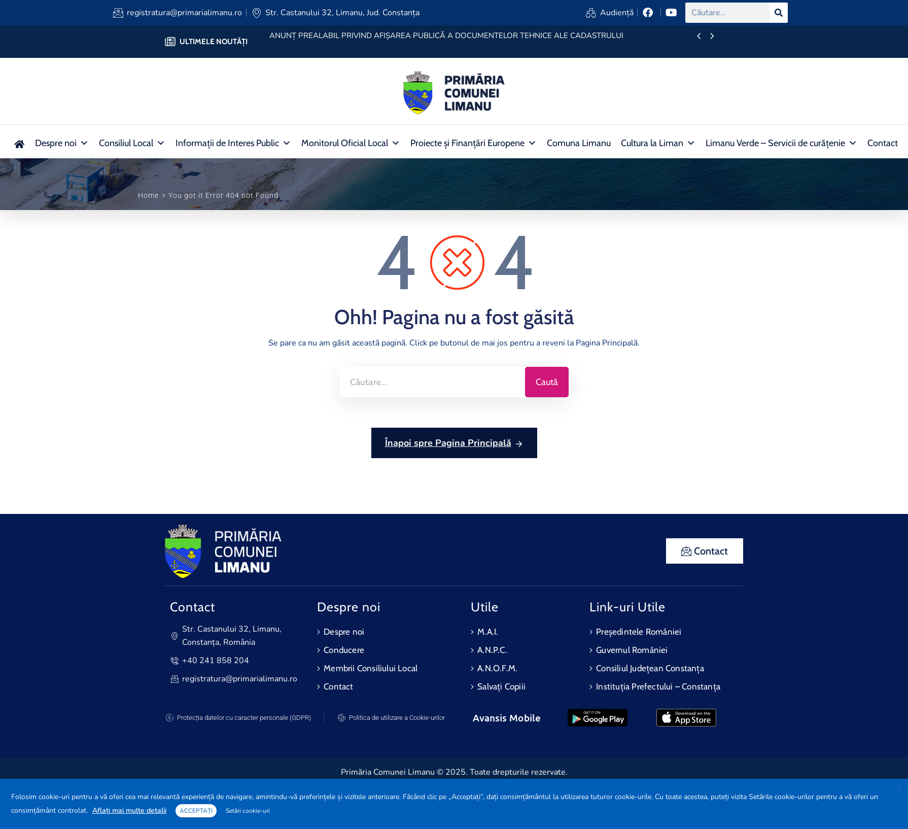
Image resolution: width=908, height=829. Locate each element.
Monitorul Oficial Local (350, 143)
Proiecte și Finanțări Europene (473, 143)
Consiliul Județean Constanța (650, 668)
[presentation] (698, 36)
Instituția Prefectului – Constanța (658, 686)
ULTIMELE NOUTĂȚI (214, 41)
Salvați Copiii (501, 686)
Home (148, 195)
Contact (882, 143)
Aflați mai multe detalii (129, 810)
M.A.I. (487, 632)
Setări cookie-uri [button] (248, 811)
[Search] (779, 13)
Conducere (344, 650)
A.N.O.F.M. (497, 668)
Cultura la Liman (658, 143)
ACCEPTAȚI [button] (196, 811)
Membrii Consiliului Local (370, 668)
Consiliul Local (132, 143)
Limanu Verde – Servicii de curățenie (781, 143)
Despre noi (62, 143)
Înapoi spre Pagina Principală (454, 443)
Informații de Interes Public (233, 143)
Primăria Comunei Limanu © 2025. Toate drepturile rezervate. (454, 772)
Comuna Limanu (579, 143)
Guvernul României (632, 650)
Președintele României (638, 632)
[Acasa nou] (19, 143)
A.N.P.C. (492, 650)
